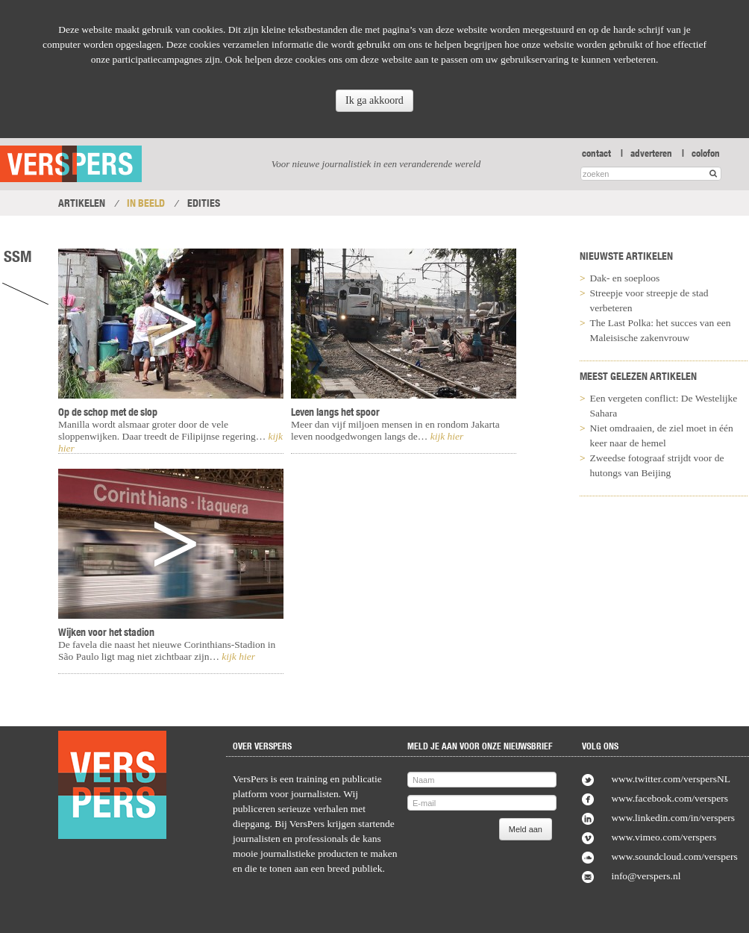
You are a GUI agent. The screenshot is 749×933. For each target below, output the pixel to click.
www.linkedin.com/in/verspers (673, 817)
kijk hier (237, 656)
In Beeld (146, 203)
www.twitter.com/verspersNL (670, 778)
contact (596, 153)
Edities (203, 203)
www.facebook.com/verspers (669, 798)
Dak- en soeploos (625, 278)
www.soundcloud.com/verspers (674, 856)
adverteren (651, 153)
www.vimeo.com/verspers (663, 837)
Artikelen (81, 203)
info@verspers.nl (645, 875)
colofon (706, 153)
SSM (18, 256)
